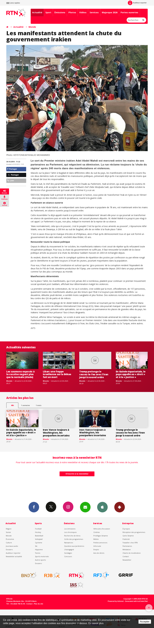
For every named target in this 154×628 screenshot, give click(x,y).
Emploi (96, 549)
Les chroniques (70, 532)
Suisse (8, 532)
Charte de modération (132, 553)
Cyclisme (38, 543)
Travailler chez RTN (130, 543)
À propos (126, 529)
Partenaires (127, 546)
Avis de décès (98, 553)
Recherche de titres (72, 536)
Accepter (144, 621)
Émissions (59, 12)
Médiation (127, 549)
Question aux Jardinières (74, 546)
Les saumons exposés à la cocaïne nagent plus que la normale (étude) (20, 374)
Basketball (39, 536)
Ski (36, 546)
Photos (72, 12)
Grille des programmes (73, 539)
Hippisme (39, 549)
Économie (10, 539)
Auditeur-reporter (137, 3)
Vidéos (82, 12)
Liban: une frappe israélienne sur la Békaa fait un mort (57, 374)
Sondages (68, 553)
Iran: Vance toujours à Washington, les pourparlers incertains (56, 432)
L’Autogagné (69, 549)
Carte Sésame (128, 536)
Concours (68, 556)
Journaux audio (12, 546)
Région (8, 529)
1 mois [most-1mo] (38, 405)
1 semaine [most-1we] (25, 405)
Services (94, 12)
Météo (96, 539)
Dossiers (9, 549)
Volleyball (39, 539)
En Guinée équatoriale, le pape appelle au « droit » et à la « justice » (130, 374)
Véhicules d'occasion (101, 529)
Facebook (34, 507)
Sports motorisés (42, 556)
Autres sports (40, 560)
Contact (126, 556)
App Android (119, 507)
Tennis (37, 553)
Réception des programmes (134, 532)
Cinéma (96, 532)
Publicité (126, 539)
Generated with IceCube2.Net (136, 601)
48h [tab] (12, 405)
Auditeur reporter (13, 553)
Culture (9, 543)
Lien (10, 180)
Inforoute (97, 546)
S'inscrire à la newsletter (77, 474)
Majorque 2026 (109, 12)
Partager (12, 169)
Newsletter (127, 560)
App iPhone (102, 507)
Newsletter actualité (14, 556)
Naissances (68, 543)
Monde (32, 26)
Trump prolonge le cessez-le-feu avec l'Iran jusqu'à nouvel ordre (93, 374)
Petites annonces (100, 543)
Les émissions (69, 529)
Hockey (38, 532)
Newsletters (85, 507)
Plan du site (38, 604)
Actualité (37, 12)
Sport (48, 12)
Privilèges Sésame (100, 536)
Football (38, 529)
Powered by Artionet (116, 601)
